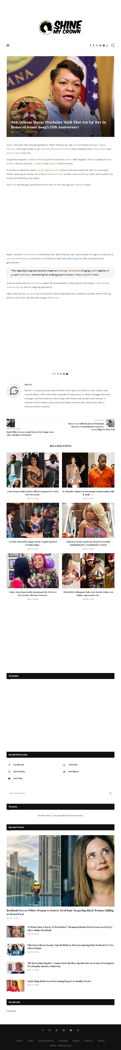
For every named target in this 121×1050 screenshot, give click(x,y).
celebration (24, 274)
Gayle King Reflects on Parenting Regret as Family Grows (60, 981)
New (78, 145)
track (13, 184)
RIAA (55, 184)
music (10, 153)
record (103, 149)
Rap (86, 174)
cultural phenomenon (18, 258)
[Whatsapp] (107, 45)
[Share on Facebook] (58, 374)
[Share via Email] (67, 374)
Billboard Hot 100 (53, 174)
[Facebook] (90, 45)
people (93, 270)
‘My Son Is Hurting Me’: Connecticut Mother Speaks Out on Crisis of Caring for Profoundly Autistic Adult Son (70, 965)
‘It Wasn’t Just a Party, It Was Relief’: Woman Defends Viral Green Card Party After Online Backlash (67, 929)
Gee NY (17, 132)
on (28, 159)
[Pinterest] (100, 45)
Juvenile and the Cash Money (56, 149)
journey (19, 287)
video (16, 153)
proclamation (31, 254)
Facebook (11, 1011)
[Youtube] (104, 45)
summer (54, 170)
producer (53, 163)
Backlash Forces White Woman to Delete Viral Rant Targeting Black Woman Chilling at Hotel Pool (60, 912)
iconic (96, 149)
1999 (40, 159)
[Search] (112, 45)
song (94, 159)
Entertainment (46, 1040)
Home (19, 1040)
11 (12, 145)
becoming (42, 170)
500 (77, 184)
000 (81, 184)
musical (11, 287)
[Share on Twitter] (61, 374)
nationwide (74, 270)
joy (12, 274)
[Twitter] (94, 45)
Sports (101, 1040)
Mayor (95, 145)
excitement (37, 283)
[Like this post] (55, 374)
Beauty (76, 1040)
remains (30, 293)
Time (55, 297)
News (30, 1040)
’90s (96, 170)
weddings (62, 270)
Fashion (89, 1040)
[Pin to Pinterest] (64, 374)
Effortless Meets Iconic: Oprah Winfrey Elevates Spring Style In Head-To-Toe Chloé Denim (69, 947)
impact (98, 283)
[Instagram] (97, 45)
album (68, 159)
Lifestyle (63, 1040)
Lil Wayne (38, 163)
